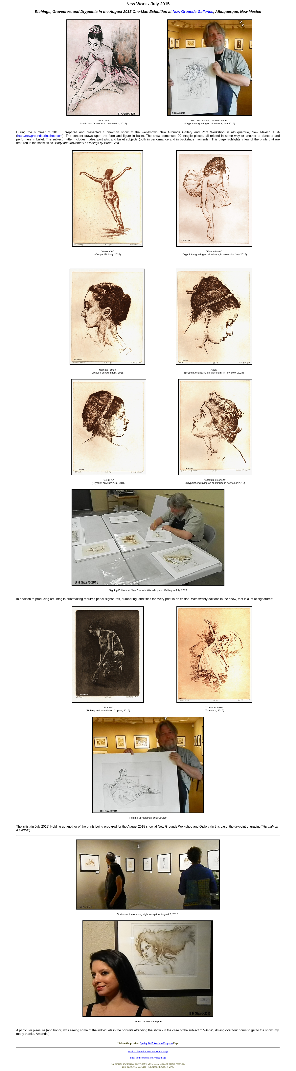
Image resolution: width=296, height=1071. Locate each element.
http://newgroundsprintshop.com (39, 135)
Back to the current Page (148, 1057)
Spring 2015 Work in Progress (156, 1043)
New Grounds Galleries (192, 12)
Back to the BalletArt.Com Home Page (148, 1051)
